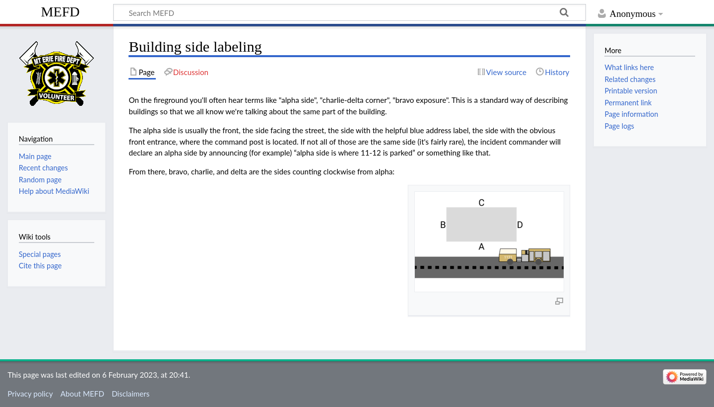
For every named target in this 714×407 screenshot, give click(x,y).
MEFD (60, 11)
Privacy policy (30, 393)
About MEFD (82, 393)
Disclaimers (130, 393)
